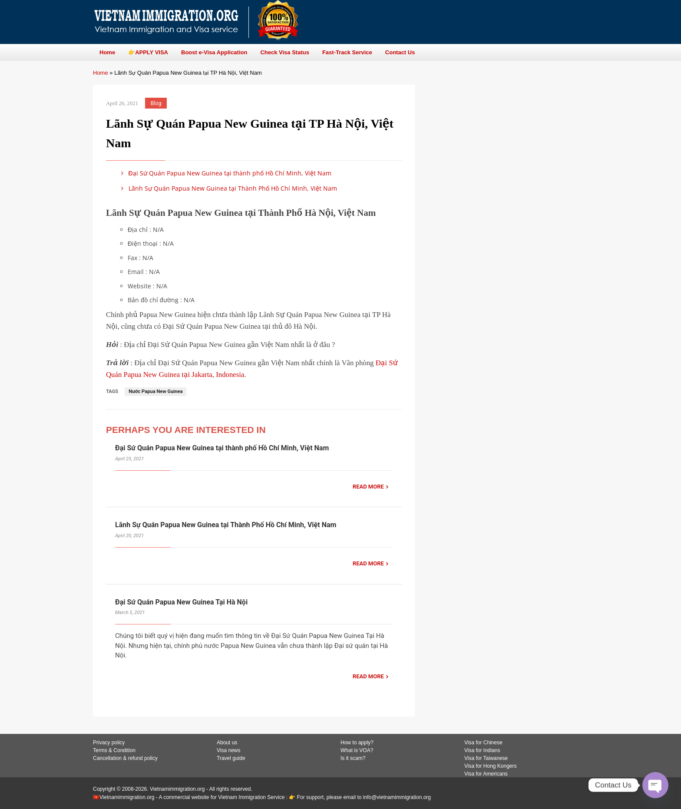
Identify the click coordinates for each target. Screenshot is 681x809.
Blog (156, 103)
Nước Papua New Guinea (155, 391)
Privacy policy (109, 743)
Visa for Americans (486, 774)
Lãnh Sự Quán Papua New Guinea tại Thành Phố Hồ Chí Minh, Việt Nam (227, 188)
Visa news (228, 750)
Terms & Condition (114, 750)
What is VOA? (356, 750)
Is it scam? (352, 758)
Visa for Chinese (483, 743)
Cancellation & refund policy (125, 758)
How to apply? (357, 743)
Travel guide (231, 758)
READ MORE (368, 486)
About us (227, 743)
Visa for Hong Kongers (490, 766)
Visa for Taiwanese (486, 758)
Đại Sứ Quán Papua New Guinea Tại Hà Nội (181, 602)
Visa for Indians (482, 750)
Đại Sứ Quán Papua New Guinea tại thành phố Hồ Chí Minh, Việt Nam (224, 173)
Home (100, 72)
